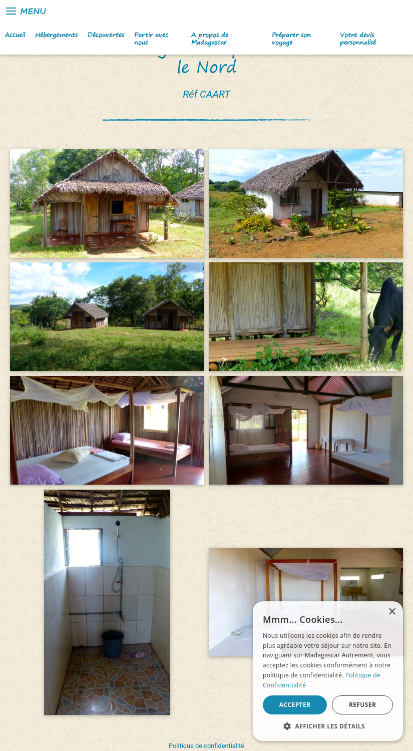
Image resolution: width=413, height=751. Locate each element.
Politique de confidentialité (206, 745)
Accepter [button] (295, 704)
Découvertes (106, 35)
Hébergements (56, 35)
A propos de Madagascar (209, 39)
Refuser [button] (362, 704)
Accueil (15, 35)
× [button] (391, 612)
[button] (328, 726)
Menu (25, 11)
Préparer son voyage (291, 39)
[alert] (328, 671)
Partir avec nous (151, 39)
